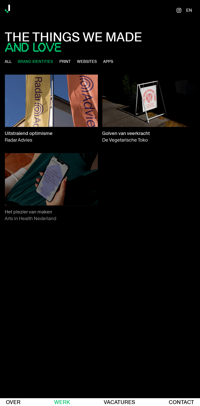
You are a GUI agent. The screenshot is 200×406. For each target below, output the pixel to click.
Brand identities (35, 61)
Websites (87, 61)
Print (65, 61)
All (8, 61)
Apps (108, 61)
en (189, 10)
